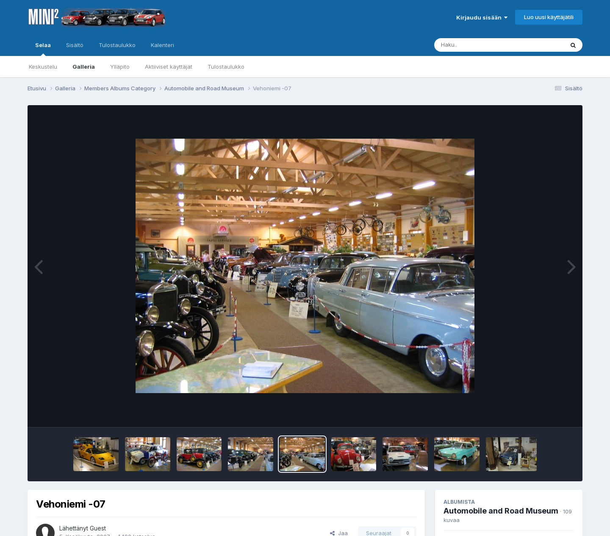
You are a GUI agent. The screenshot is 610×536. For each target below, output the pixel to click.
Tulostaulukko (226, 66)
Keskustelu (43, 66)
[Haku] (483, 45)
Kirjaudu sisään (481, 17)
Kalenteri (162, 45)
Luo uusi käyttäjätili (549, 17)
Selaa (43, 49)
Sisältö (74, 45)
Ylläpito (120, 66)
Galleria (83, 66)
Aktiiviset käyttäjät (168, 66)
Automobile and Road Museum (501, 510)
